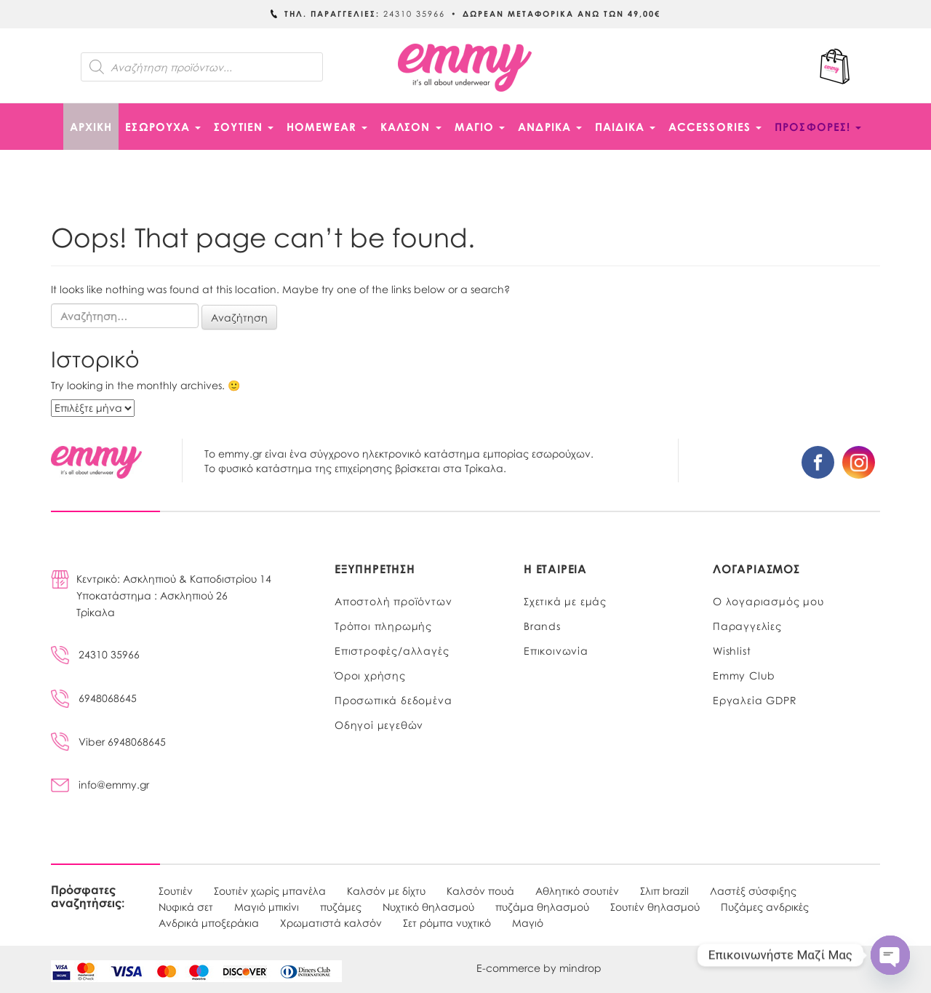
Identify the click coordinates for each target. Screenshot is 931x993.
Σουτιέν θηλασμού (655, 906)
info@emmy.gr (100, 784)
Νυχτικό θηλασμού (428, 906)
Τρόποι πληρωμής (383, 625)
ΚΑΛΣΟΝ (410, 127)
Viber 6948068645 (108, 741)
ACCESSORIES (715, 127)
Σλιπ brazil (664, 890)
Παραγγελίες (747, 625)
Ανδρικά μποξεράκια (209, 922)
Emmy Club (744, 675)
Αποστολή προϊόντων (393, 601)
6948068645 (94, 697)
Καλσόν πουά (480, 890)
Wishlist (732, 650)
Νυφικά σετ (186, 906)
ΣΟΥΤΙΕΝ (243, 127)
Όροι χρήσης (370, 675)
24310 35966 (95, 654)
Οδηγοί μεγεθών (379, 724)
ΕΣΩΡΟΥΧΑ (163, 127)
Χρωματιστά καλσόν (331, 922)
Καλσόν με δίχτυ (386, 890)
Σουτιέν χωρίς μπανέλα (270, 890)
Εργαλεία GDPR (754, 700)
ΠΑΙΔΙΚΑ (625, 127)
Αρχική (91, 127)
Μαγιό (527, 922)
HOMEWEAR (327, 127)
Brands (542, 625)
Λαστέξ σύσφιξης (753, 890)
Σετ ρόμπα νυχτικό (447, 922)
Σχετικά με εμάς (565, 601)
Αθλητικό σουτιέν (577, 890)
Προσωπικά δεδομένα (393, 700)
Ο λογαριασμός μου (768, 601)
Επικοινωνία (556, 650)
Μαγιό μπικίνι (266, 906)
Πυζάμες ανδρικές (765, 906)
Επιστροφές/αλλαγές (392, 650)
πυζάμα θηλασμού (542, 906)
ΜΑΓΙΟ (480, 127)
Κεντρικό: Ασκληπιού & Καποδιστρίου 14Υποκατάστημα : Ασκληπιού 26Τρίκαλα (173, 595)
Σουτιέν (176, 890)
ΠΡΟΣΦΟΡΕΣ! (818, 127)
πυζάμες (340, 906)
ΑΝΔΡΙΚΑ (550, 127)
